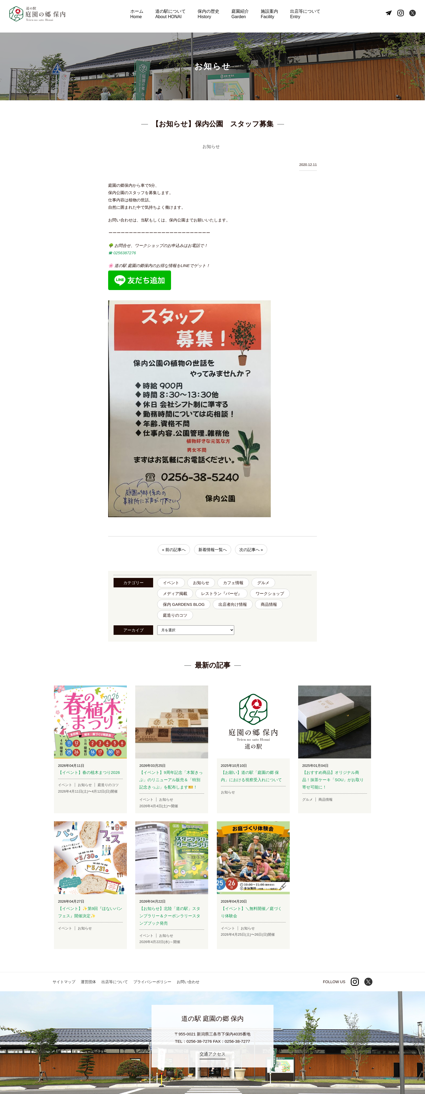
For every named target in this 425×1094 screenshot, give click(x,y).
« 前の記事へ (174, 549)
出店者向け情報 (232, 604)
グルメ (263, 582)
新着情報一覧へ (212, 549)
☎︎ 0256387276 (122, 252)
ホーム (140, 16)
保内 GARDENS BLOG (184, 604)
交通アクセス (212, 1054)
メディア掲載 (175, 593)
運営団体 (88, 982)
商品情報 (269, 604)
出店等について (301, 16)
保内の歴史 (209, 16)
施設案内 (267, 16)
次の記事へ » (251, 549)
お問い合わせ (188, 982)
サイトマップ (64, 982)
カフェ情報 (233, 582)
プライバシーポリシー (152, 982)
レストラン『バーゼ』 (221, 593)
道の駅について (173, 16)
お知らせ (201, 582)
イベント (171, 582)
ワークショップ (270, 593)
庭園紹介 (239, 16)
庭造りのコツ (175, 615)
